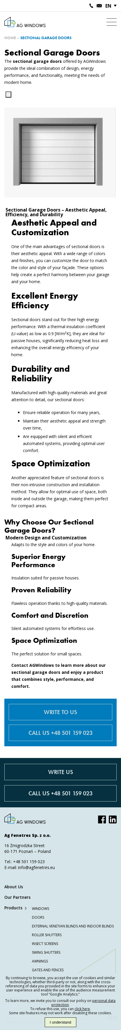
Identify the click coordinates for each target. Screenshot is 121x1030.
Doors (38, 917)
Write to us (60, 712)
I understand (60, 1022)
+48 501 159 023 (29, 861)
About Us (13, 886)
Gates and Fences (48, 969)
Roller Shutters (47, 934)
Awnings (40, 961)
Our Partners (17, 897)
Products (13, 907)
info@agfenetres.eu (36, 867)
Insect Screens (45, 943)
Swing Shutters (46, 952)
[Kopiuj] (8, 94)
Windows (40, 908)
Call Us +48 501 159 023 (60, 793)
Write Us (60, 772)
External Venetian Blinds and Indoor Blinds (73, 926)
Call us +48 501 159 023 (60, 733)
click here (82, 1008)
